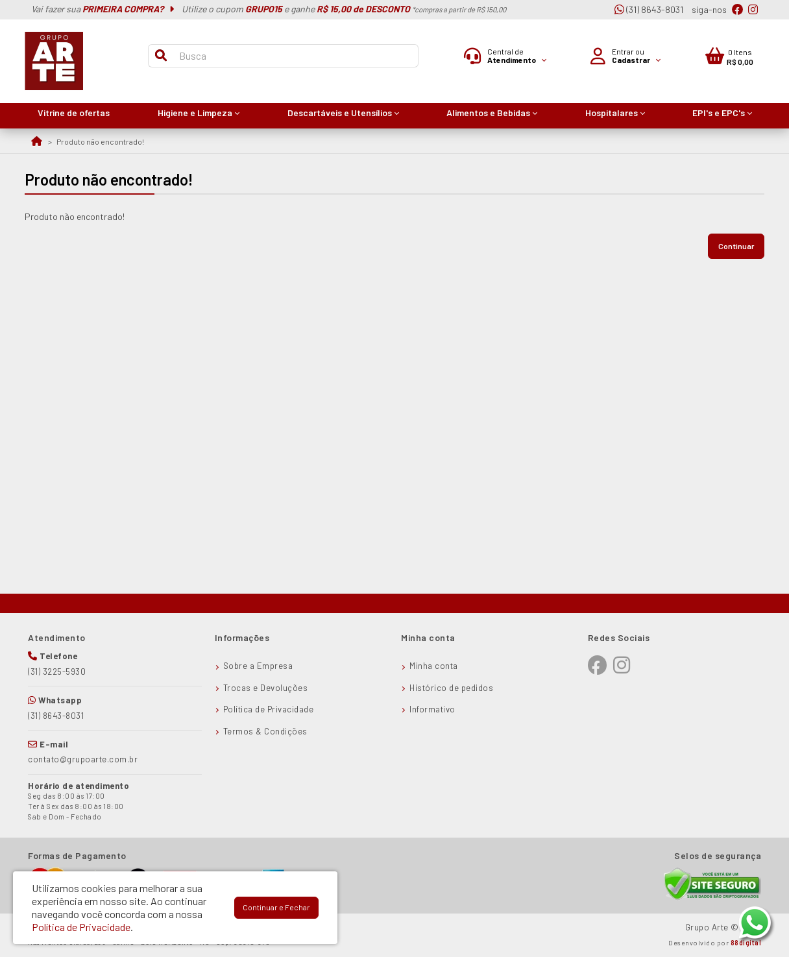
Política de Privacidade (268, 709)
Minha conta (433, 665)
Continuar (736, 245)
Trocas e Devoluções (265, 688)
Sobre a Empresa (258, 665)
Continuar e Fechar (276, 907)
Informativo (432, 709)
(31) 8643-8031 (648, 9)
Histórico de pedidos (451, 688)
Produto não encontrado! (100, 141)
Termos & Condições (265, 731)
